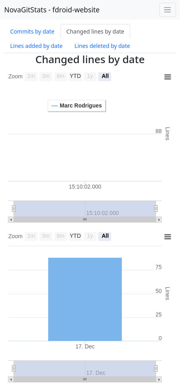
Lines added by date (36, 46)
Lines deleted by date (102, 46)
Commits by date (32, 31)
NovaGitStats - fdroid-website (52, 9)
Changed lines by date (95, 31)
